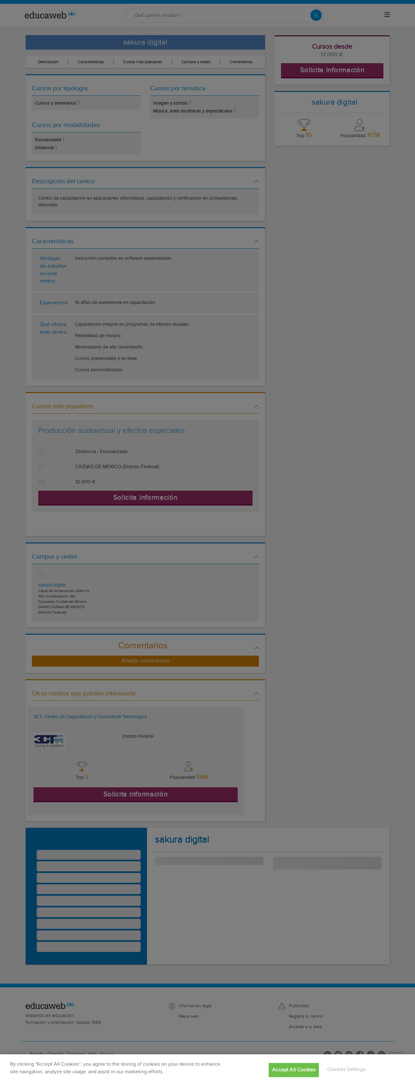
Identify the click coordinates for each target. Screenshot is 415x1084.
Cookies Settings (346, 1070)
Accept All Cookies (293, 1070)
